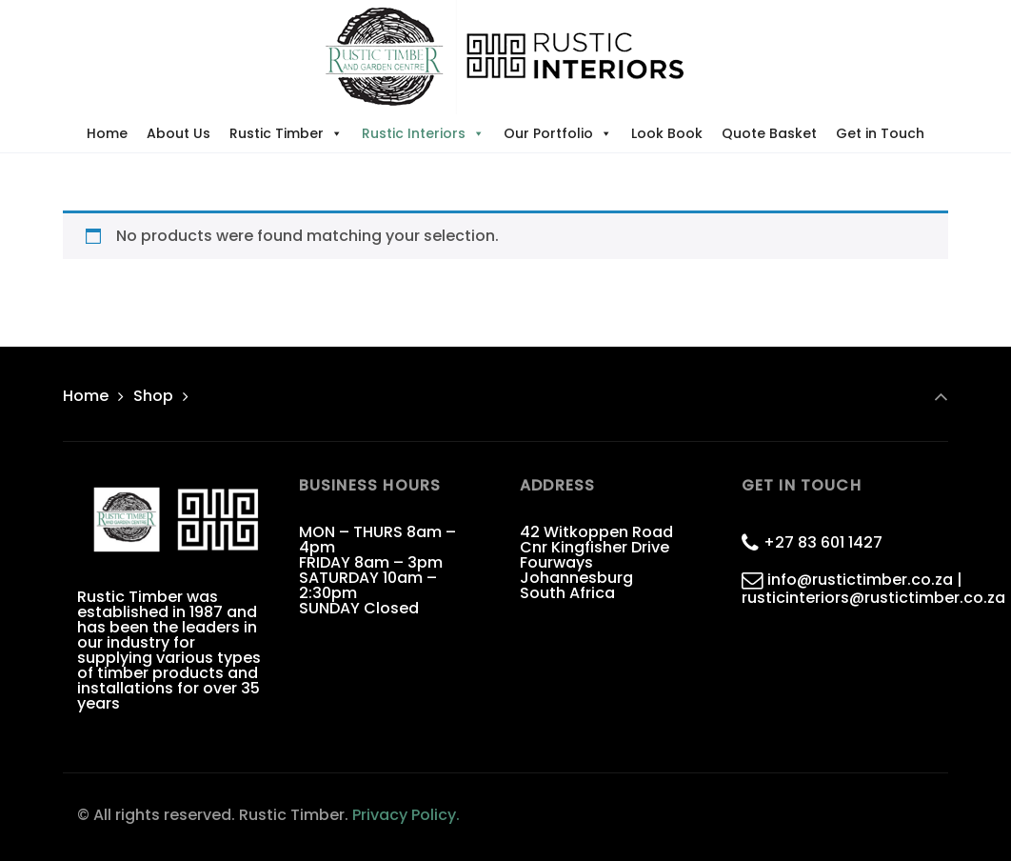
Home (107, 133)
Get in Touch (880, 133)
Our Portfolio (558, 133)
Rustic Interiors (423, 133)
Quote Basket (769, 133)
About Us (178, 133)
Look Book (667, 133)
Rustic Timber (286, 133)
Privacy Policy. (406, 815)
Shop (153, 396)
